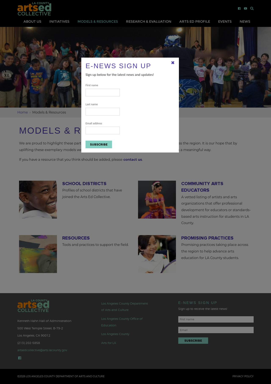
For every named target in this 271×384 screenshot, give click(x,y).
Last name (103, 109)
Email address (103, 128)
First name (103, 89)
